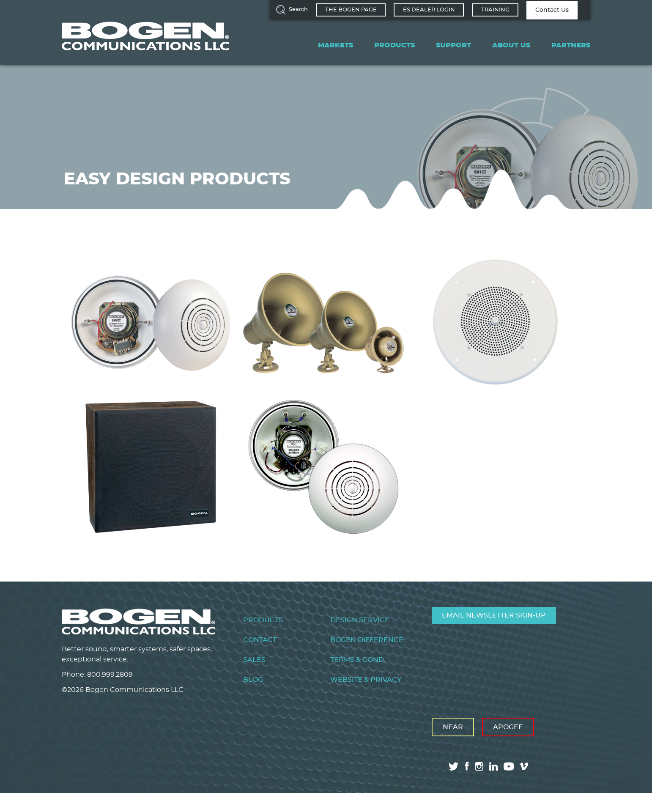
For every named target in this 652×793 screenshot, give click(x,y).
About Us (511, 45)
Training (495, 10)
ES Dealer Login (429, 10)
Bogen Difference (366, 640)
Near (453, 727)
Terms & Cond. (358, 659)
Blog (253, 679)
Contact (260, 640)
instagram (479, 766)
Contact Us (552, 10)
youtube (509, 766)
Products (394, 45)
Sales (254, 659)
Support (453, 45)
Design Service (359, 620)
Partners (570, 45)
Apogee (508, 727)
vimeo (525, 766)
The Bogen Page (351, 10)
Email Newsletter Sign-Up (494, 615)
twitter (454, 766)
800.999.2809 (110, 674)
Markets (335, 45)
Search (298, 9)
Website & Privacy (365, 679)
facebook (467, 766)
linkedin (493, 766)
